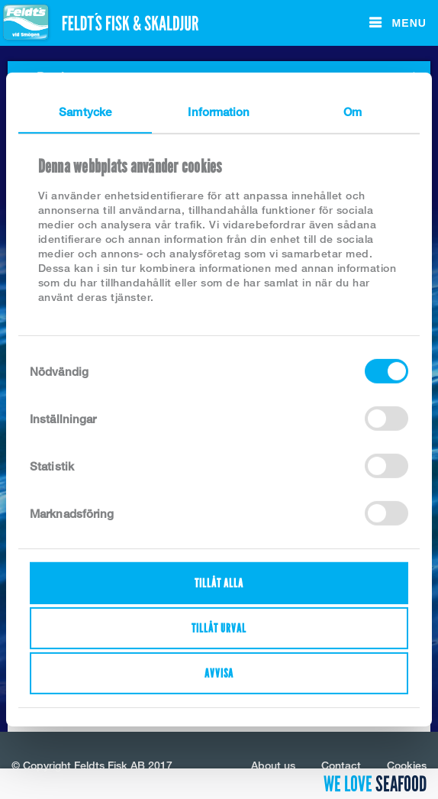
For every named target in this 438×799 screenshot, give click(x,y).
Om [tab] (352, 111)
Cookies (407, 765)
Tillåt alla (219, 583)
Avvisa (219, 673)
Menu (407, 23)
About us (273, 765)
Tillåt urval (219, 628)
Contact (341, 765)
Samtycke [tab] (85, 111)
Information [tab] (219, 111)
